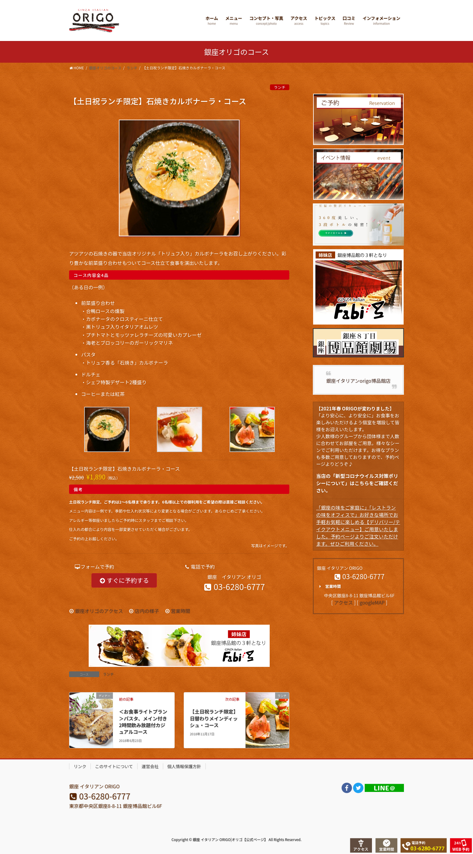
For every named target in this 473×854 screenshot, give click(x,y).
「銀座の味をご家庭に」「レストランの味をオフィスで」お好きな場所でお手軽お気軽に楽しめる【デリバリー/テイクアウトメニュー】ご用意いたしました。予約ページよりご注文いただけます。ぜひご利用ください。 (358, 525)
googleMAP (372, 602)
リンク (80, 766)
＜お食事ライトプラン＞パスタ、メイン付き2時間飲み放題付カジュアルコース (143, 721)
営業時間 (180, 610)
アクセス (343, 602)
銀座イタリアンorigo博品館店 (358, 380)
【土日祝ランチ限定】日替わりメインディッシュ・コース (214, 718)
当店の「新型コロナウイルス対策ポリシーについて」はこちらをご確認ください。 (357, 483)
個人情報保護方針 (184, 766)
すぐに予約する (124, 580)
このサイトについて (114, 766)
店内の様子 (147, 610)
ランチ (279, 87)
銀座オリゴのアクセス (99, 610)
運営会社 (150, 766)
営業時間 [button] (329, 586)
